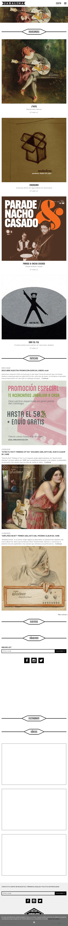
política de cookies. (54, 919)
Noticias (34, 358)
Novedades (34, 31)
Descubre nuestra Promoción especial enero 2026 (25, 371)
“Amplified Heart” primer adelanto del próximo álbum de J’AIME (31, 536)
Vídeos (34, 731)
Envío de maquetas (18, 886)
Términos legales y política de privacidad (43, 886)
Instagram (34, 718)
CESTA (58, 3)
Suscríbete (60, 651)
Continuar (45, 378)
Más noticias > (63, 614)
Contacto (6, 886)
